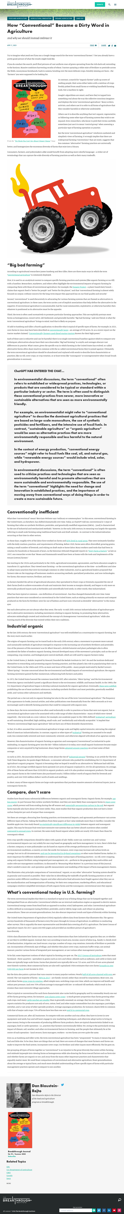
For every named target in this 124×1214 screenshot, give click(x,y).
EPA (8, 1163)
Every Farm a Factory (98, 551)
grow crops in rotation (33, 981)
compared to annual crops (19, 831)
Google (9, 1172)
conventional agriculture (19, 274)
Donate (100, 4)
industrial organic (77, 756)
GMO (9, 1169)
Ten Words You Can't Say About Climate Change (32, 141)
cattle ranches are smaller (38, 1000)
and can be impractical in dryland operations (60, 853)
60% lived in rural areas (77, 540)
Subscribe (12, 1153)
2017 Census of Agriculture (90, 955)
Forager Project (79, 287)
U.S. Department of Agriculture (19, 1166)
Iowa (9, 1175)
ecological (77, 732)
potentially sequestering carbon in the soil (84, 805)
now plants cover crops (55, 996)
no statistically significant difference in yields (60, 824)
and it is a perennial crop (78, 1010)
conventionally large (59, 330)
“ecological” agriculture (105, 717)
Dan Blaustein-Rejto (42, 1088)
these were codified (107, 686)
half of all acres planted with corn (97, 974)
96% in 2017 (44, 977)
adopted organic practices (76, 748)
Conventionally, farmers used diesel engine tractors (52, 333)
